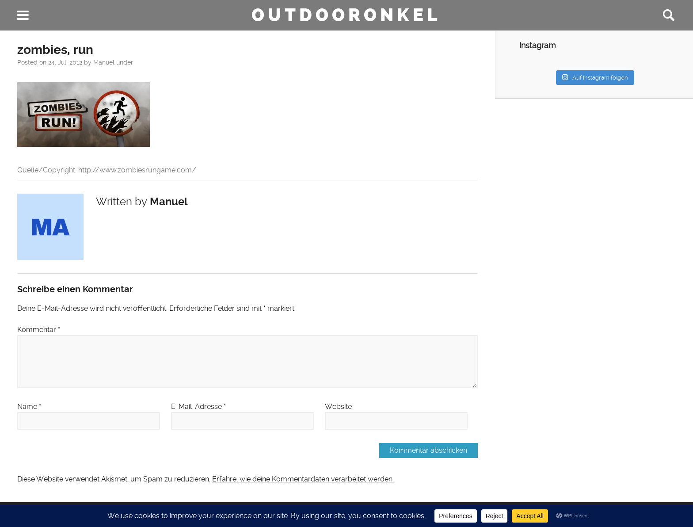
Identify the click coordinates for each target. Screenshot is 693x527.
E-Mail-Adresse (198, 406)
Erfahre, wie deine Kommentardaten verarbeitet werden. (303, 479)
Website (338, 406)
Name (29, 406)
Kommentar (38, 329)
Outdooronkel (346, 15)
